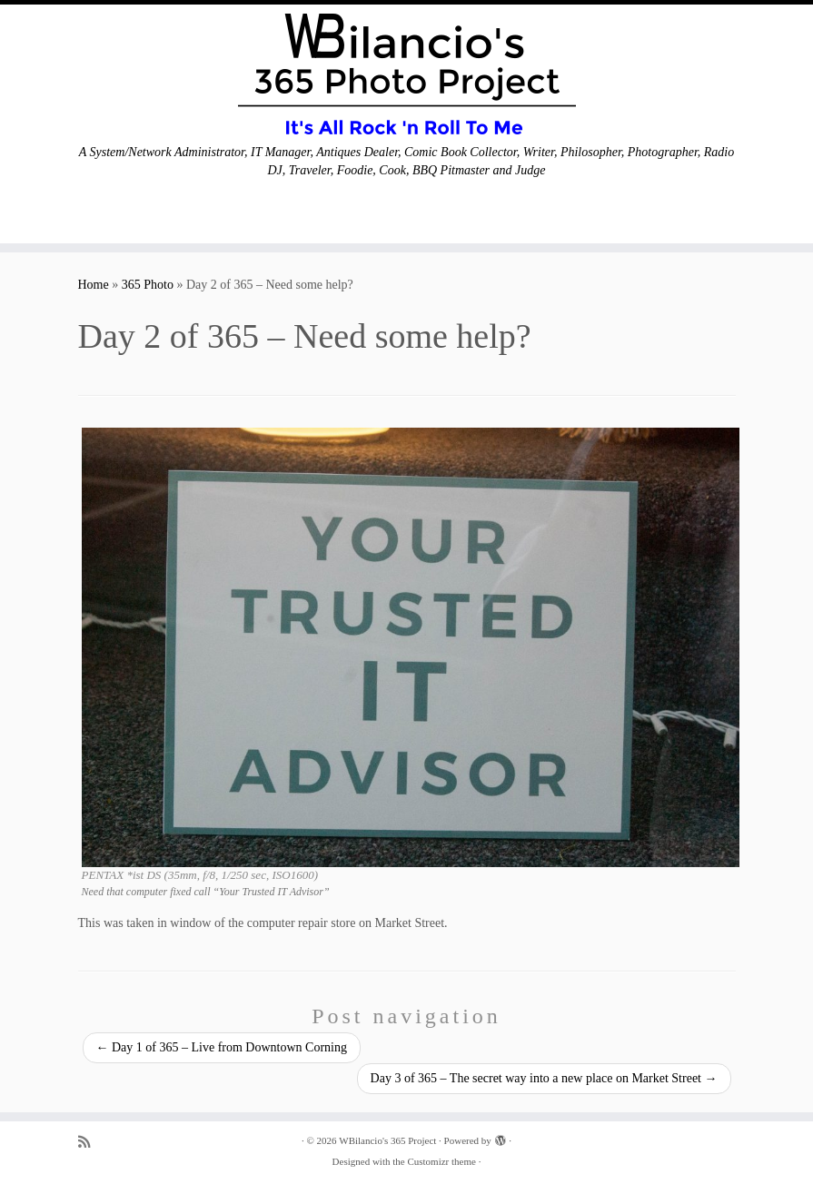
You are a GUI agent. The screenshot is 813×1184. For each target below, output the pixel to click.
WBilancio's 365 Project (387, 1140)
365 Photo (148, 284)
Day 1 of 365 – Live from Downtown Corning (221, 1047)
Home (93, 284)
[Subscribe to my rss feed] (90, 1141)
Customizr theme (441, 1161)
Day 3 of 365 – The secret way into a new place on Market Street (544, 1078)
